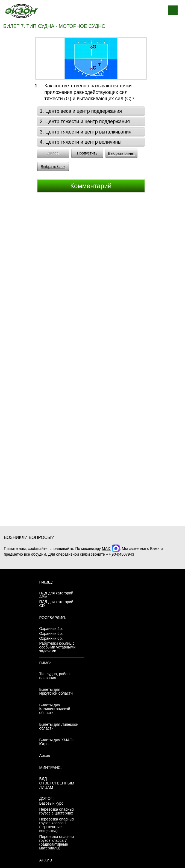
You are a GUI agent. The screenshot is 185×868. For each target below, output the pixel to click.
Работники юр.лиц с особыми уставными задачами (57, 647)
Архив (44, 755)
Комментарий (90, 185)
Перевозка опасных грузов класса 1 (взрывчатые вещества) (56, 825)
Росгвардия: (52, 617)
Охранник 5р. (51, 633)
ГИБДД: (46, 582)
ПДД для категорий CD (56, 604)
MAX (111, 548)
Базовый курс (51, 803)
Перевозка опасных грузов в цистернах (56, 811)
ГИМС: (45, 663)
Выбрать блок (53, 166)
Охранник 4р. (51, 628)
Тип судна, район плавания (54, 676)
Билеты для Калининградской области (54, 709)
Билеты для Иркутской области (56, 691)
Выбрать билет (121, 153)
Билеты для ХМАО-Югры (56, 742)
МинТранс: (50, 767)
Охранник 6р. (51, 638)
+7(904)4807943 (120, 554)
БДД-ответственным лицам (56, 783)
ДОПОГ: (46, 798)
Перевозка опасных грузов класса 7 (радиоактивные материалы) (56, 842)
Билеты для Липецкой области (58, 726)
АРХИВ (45, 860)
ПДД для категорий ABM (56, 595)
